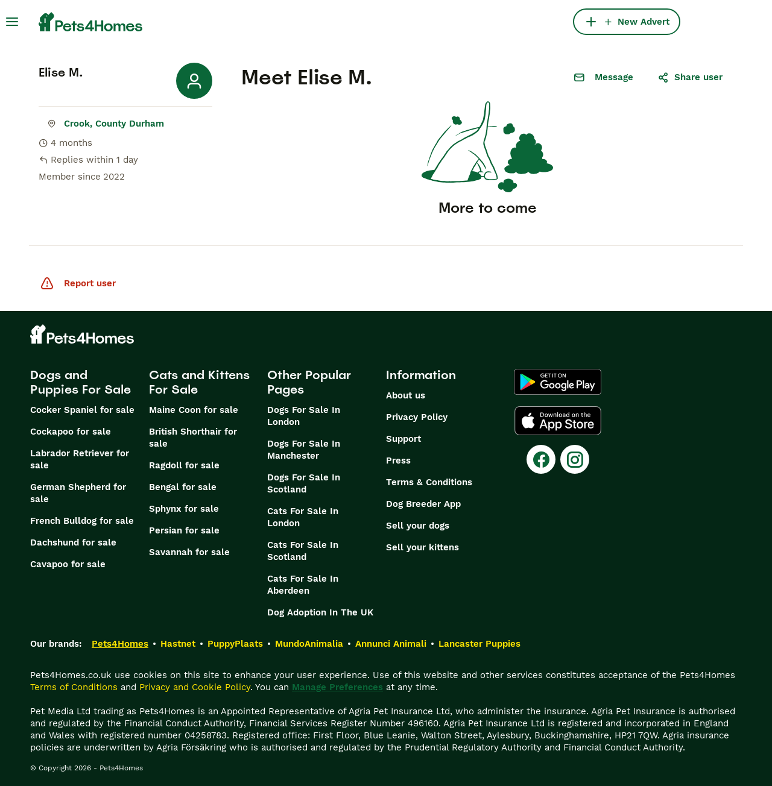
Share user (690, 77)
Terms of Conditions (74, 687)
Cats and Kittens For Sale (199, 382)
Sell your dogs (417, 525)
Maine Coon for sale (193, 409)
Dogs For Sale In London (303, 415)
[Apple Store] (558, 420)
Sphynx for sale (184, 508)
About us (405, 395)
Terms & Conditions (429, 482)
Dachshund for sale (73, 542)
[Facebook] (541, 459)
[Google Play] (557, 382)
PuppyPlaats (235, 643)
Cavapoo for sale (68, 564)
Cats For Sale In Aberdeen (302, 584)
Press (398, 460)
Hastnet (177, 643)
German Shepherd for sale (78, 493)
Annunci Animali (390, 643)
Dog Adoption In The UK (320, 612)
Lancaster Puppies (479, 643)
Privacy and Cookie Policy (194, 687)
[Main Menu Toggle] (12, 22)
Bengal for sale (183, 487)
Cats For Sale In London (302, 517)
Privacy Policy (417, 417)
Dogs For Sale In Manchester (303, 449)
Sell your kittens (422, 547)
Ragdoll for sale (184, 465)
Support (403, 438)
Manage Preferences (337, 687)
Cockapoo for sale (70, 431)
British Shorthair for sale (193, 437)
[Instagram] (574, 459)
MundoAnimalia (309, 643)
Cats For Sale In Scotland (302, 550)
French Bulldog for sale (82, 520)
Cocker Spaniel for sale (82, 409)
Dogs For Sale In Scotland (303, 483)
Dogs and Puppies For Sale (80, 382)
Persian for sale (184, 530)
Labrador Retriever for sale (79, 459)
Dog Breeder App (423, 503)
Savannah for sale (189, 552)
